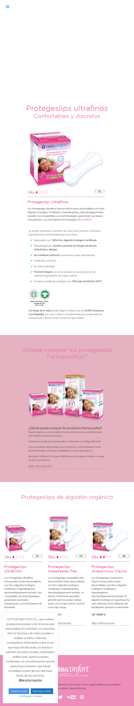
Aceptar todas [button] (19, 691)
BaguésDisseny (77, 688)
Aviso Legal (88, 684)
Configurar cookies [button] (30, 696)
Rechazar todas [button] (42, 691)
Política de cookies (58, 688)
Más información (30, 680)
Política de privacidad (108, 684)
